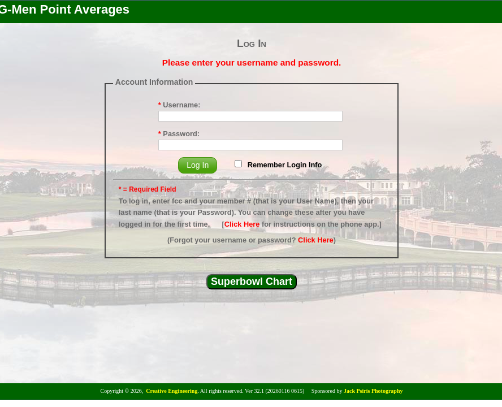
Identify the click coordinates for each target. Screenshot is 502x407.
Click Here (242, 224)
